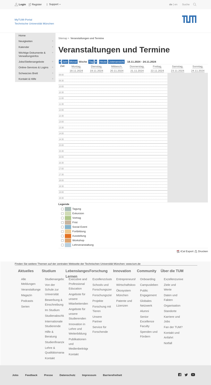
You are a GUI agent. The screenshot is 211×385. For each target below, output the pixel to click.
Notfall (168, 343)
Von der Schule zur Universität (52, 289)
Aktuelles (26, 271)
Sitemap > (63, 38)
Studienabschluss (56, 315)
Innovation (122, 271)
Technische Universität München (189, 17)
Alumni (144, 311)
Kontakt (50, 358)
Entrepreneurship (127, 279)
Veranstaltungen (31, 289)
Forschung (98, 271)
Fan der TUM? (173, 327)
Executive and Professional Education (78, 283)
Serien (25, 306)
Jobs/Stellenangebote (51, 61)
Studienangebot (55, 279)
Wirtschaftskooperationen (132, 284)
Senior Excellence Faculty (147, 321)
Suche (189, 4)
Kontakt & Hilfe (51, 78)
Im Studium (52, 310)
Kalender (51, 46)
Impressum (89, 375)
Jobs (15, 375)
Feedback (31, 375)
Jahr (65, 61)
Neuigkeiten (51, 41)
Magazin (26, 295)
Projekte (97, 300)
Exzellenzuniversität (177, 279)
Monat (73, 61)
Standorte (170, 311)
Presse (48, 375)
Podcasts (27, 300)
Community (146, 271)
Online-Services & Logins (51, 67)
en (175, 4)
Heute (103, 61)
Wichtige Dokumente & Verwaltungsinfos (51, 52)
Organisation (172, 305)
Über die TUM (172, 271)
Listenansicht (116, 61)
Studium (49, 271)
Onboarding (147, 279)
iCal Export (185, 251)
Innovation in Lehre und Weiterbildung (77, 328)
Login (21, 4)
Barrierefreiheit (112, 375)
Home (22, 35)
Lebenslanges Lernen (77, 274)
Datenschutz (67, 375)
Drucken (201, 251)
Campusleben (149, 284)
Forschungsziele (103, 295)
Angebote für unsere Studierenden (77, 313)
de (170, 4)
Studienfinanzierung (58, 342)
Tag (91, 61)
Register (36, 4)
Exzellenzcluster (103, 279)
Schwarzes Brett (51, 73)
